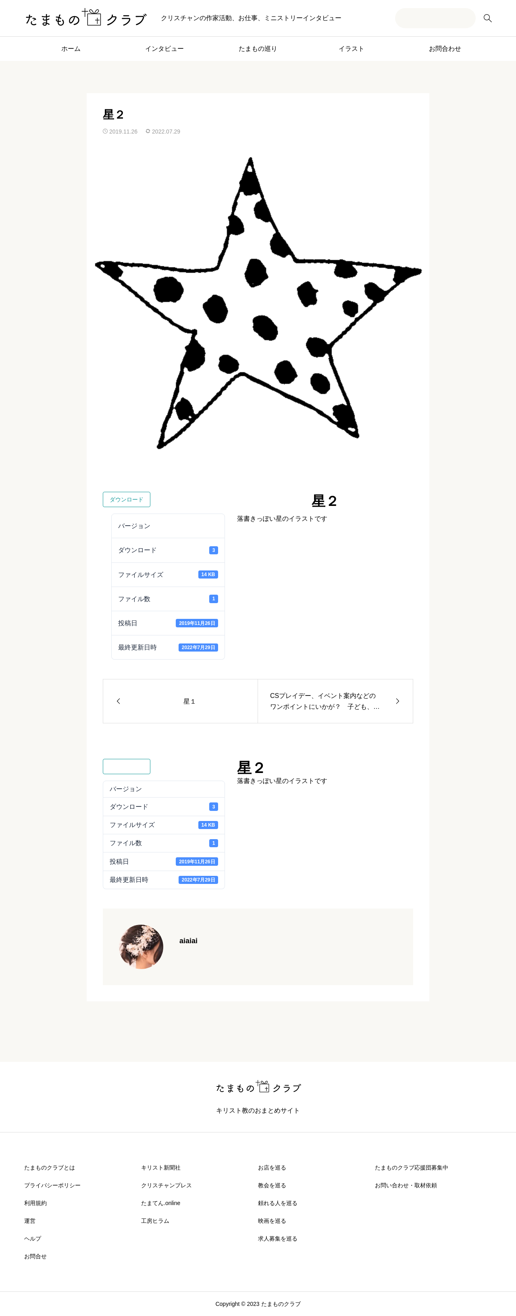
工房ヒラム (155, 1221)
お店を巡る (272, 1167)
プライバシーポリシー (52, 1185)
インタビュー (164, 48)
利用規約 (35, 1203)
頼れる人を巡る (278, 1203)
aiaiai (188, 941)
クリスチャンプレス (166, 1185)
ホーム (71, 48)
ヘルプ (32, 1238)
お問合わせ (445, 48)
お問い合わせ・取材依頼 (406, 1185)
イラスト (351, 48)
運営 (29, 1221)
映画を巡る (272, 1221)
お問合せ (35, 1256)
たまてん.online (160, 1203)
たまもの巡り (258, 48)
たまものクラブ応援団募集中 (411, 1167)
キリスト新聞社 (161, 1167)
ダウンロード (127, 499)
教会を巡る (272, 1185)
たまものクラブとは (49, 1167)
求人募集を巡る (278, 1238)
